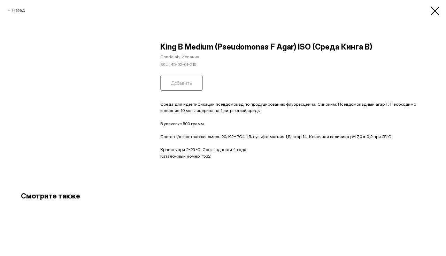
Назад (18, 10)
